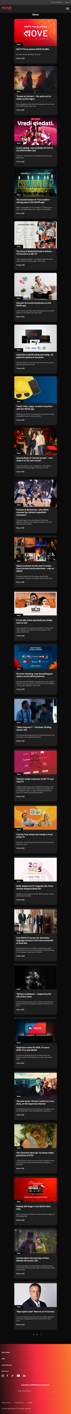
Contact (67, 2)
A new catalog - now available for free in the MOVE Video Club (34, 149)
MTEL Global (6, 1352)
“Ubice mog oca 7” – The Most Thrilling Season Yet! (33, 728)
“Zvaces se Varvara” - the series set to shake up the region (33, 97)
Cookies (30, 1403)
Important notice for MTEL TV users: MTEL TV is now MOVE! (33, 1048)
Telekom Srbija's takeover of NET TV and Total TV (34, 780)
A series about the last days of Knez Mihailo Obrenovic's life (32, 1259)
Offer (3, 1359)
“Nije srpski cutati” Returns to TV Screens (35, 1311)
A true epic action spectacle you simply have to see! (34, 621)
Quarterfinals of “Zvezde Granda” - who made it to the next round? (34, 459)
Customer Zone (7, 1365)
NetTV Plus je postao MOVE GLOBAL (32, 49)
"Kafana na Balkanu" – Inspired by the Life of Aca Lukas (33, 995)
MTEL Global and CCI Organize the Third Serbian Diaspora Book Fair (34, 887)
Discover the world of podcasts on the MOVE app (33, 304)
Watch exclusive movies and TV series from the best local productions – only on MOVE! (35, 568)
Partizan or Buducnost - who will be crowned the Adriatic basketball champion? (32, 512)
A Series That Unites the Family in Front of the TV (34, 835)
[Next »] (40, 1334)
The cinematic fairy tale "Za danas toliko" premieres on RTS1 (35, 1154)
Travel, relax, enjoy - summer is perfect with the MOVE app (34, 407)
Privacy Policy (18, 1403)
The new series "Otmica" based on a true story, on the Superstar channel (35, 1102)
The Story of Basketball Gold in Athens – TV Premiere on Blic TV (34, 252)
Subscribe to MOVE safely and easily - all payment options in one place (34, 356)
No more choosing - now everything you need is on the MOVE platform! (34, 675)
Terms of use (6, 1403)
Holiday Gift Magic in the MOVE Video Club (33, 1207)
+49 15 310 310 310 (56, 2)
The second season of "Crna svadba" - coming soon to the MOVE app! (33, 201)
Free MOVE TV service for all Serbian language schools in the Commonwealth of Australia (34, 940)
